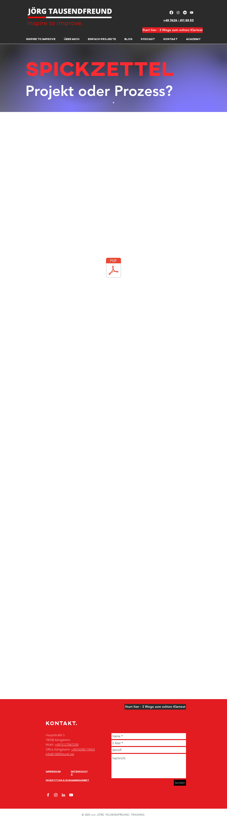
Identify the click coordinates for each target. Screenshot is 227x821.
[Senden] (180, 783)
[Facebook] (171, 12)
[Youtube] (191, 12)
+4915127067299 (66, 744)
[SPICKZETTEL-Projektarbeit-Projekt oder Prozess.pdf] (113, 268)
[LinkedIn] (185, 12)
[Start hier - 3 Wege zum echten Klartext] (172, 30)
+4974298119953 (83, 749)
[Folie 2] (113, 102)
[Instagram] (178, 12)
